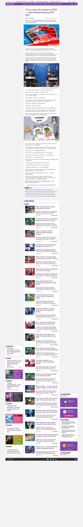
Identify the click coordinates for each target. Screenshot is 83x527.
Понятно (73, 520)
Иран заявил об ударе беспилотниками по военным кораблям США (17, 437)
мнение (8, 420)
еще (75, 500)
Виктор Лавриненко (54, 411)
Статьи (30, 4)
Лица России (47, 4)
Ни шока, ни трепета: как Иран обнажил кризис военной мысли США (46, 415)
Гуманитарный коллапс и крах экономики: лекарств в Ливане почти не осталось (47, 219)
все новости (9, 416)
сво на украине (65, 481)
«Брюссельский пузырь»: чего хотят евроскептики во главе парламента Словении (45, 330)
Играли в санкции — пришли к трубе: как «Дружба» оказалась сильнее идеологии (47, 428)
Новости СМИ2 (63, 457)
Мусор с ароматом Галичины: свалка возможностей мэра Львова (45, 207)
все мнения (19, 428)
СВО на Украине (31, 1)
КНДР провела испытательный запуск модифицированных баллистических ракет (40, 196)
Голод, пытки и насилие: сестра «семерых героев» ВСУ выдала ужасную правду (47, 450)
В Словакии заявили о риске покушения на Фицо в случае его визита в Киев (18, 459)
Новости (24, 4)
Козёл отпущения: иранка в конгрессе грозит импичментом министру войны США (47, 379)
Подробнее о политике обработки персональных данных (58, 520)
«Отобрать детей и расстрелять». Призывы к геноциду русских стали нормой (13, 469)
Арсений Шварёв (55, 339)
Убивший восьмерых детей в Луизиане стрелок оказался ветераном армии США (40, 194)
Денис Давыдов (55, 505)
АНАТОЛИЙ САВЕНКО (10, 428)
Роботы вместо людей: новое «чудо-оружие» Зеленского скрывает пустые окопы (46, 366)
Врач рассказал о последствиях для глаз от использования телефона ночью (18, 502)
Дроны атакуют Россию (21, 1)
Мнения (35, 4)
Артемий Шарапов (54, 241)
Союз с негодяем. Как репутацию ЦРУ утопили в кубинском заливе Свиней (45, 353)
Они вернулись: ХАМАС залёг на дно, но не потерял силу (14, 491)
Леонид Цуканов (55, 263)
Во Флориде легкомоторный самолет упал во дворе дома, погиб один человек (14, 412)
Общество (16, 455)
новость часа (10, 408)
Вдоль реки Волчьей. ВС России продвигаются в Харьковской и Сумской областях (46, 303)
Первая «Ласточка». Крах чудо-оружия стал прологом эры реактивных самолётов (47, 267)
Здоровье (16, 498)
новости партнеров (30, 201)
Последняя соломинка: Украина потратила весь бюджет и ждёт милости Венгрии (47, 497)
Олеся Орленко (55, 517)
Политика (16, 433)
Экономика (16, 477)
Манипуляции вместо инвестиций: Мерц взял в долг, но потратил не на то (14, 513)
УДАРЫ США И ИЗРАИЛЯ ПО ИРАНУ (13, 451)
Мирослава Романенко (29, 18)
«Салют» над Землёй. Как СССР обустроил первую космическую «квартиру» (44, 232)
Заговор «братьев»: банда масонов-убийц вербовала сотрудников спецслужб (46, 509)
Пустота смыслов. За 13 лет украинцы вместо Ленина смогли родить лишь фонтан (14, 424)
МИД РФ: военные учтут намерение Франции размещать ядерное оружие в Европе (40, 191)
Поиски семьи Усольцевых (42, 1)
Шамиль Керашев (54, 227)
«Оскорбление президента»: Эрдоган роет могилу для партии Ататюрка (47, 280)
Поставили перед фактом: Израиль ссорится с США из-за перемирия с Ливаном (45, 316)
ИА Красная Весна (39, 50)
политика (9, 442)
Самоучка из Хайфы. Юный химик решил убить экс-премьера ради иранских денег (46, 462)
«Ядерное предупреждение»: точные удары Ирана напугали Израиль (14, 447)
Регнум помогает (57, 4)
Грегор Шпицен (55, 482)
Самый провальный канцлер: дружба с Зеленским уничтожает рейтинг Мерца (46, 474)
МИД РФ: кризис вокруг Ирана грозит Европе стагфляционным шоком (17, 481)
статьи (27, 204)
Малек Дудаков (55, 387)
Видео (41, 4)
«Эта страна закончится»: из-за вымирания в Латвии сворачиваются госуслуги (45, 402)
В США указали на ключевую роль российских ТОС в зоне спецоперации (39, 189)
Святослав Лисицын (54, 375)
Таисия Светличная (54, 458)
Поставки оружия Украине (55, 1)
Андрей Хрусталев (54, 215)
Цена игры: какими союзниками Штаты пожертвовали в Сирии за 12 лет (46, 255)
